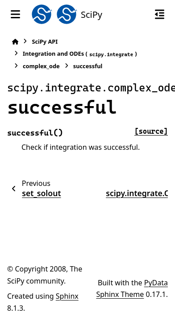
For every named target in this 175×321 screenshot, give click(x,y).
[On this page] (159, 14)
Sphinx (67, 296)
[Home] (15, 41)
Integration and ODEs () (80, 53)
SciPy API (45, 41)
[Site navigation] (15, 14)
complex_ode (41, 66)
